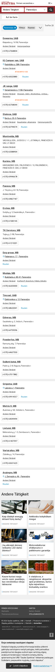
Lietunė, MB (9, 428)
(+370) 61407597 (9, 441)
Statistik (28, 623)
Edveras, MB (9, 317)
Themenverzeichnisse (9, 614)
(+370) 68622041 (9, 308)
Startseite (5, 611)
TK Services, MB (11, 230)
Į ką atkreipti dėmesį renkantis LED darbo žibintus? (12, 548)
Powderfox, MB (11, 339)
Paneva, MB (9, 186)
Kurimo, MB (9, 161)
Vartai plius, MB (11, 450)
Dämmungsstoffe (45, 122)
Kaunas (31, 28)
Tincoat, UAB (10, 295)
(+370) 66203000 (9, 286)
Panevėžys (10, 28)
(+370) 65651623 (9, 463)
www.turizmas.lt (29, 627)
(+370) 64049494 (9, 419)
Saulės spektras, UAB (15, 621)
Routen (25, 77)
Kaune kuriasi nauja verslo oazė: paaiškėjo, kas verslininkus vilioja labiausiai (13, 580)
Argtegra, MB (10, 472)
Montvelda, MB (11, 136)
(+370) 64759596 (9, 330)
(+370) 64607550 (9, 352)
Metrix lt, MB (9, 406)
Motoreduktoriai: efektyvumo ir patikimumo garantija (39, 548)
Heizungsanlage (23, 46)
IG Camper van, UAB (13, 60)
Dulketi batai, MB (12, 361)
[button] (40, 28)
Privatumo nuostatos (41, 621)
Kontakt (28, 621)
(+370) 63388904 (9, 152)
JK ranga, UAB (10, 86)
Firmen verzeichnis (25, 3)
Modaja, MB (9, 273)
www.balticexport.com (24, 629)
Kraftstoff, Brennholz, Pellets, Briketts (31, 281)
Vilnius (22, 28)
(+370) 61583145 (9, 221)
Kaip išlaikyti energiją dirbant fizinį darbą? (12, 517)
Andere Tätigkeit (9, 46)
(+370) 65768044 (9, 105)
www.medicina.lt (8, 629)
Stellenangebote (36, 614)
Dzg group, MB (10, 252)
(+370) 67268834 (9, 51)
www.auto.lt (16, 627)
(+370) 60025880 (9, 77)
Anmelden (38, 623)
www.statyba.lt (42, 627)
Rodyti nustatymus (42, 666)
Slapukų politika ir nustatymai (12, 623)
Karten (32, 608)
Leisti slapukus (19, 665)
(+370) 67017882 (9, 374)
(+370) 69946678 (9, 177)
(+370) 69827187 (9, 199)
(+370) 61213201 (9, 243)
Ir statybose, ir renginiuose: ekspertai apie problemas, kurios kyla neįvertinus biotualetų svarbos (40, 581)
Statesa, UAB (10, 114)
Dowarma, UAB (10, 38)
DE (50, 3)
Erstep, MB (9, 208)
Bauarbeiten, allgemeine (26, 122)
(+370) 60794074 (9, 127)
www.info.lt (6, 627)
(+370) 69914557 (9, 397)
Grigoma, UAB (10, 384)
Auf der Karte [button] (10, 17)
